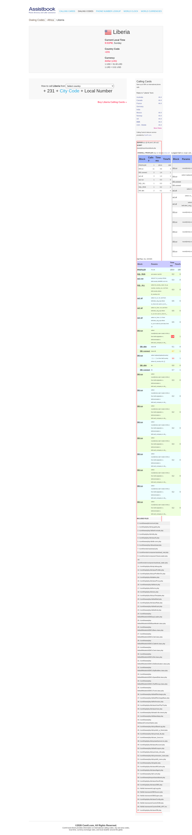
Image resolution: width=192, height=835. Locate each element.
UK (138, 119)
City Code (70, 90)
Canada (139, 100)
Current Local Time (115, 40)
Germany (140, 107)
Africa (50, 20)
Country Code (112, 49)
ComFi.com (147, 135)
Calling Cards (67, 11)
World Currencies (151, 11)
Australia (140, 97)
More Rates (158, 128)
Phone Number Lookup (108, 11)
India (138, 110)
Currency (110, 58)
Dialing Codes (85, 11)
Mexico (139, 113)
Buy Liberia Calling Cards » (112, 102)
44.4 (160, 97)
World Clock (131, 11)
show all (167, 153)
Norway (139, 116)
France (139, 103)
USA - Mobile (141, 125)
